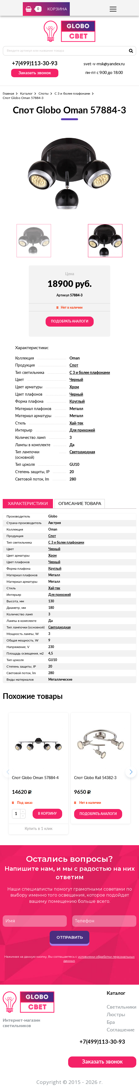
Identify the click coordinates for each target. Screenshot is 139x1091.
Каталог (26, 93)
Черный (76, 380)
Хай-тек (76, 423)
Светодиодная (82, 452)
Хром (74, 387)
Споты (44, 93)
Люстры (116, 1014)
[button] (131, 773)
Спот (74, 365)
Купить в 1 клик (38, 829)
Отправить (69, 937)
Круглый (77, 402)
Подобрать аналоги (69, 321)
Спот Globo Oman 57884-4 (35, 778)
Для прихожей (82, 430)
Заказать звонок (34, 73)
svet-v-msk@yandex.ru (104, 64)
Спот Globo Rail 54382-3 (95, 778)
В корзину (47, 814)
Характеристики (28, 503)
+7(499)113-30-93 (35, 63)
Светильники (121, 1007)
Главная (8, 93)
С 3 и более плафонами (72, 93)
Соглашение (121, 1030)
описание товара (79, 503)
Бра (111, 1022)
